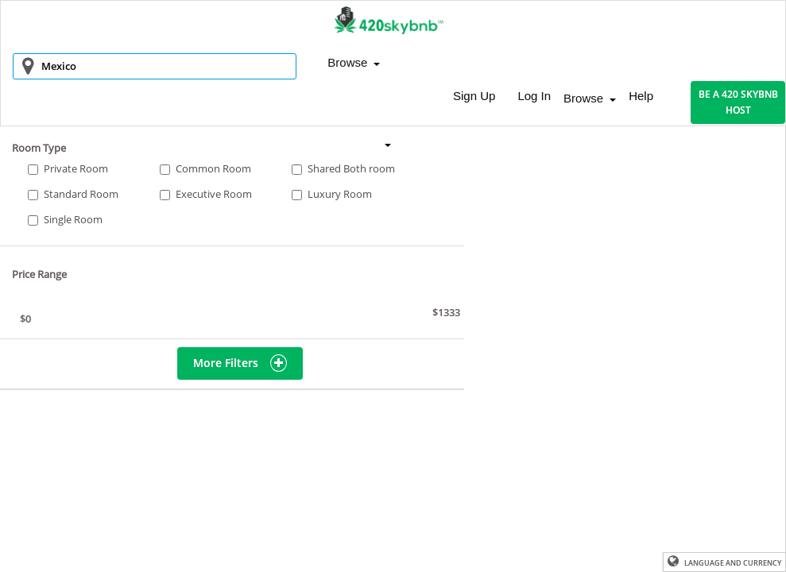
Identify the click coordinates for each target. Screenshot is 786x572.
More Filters (240, 363)
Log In (534, 95)
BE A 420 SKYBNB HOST (738, 102)
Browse (353, 62)
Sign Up (474, 95)
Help (641, 95)
